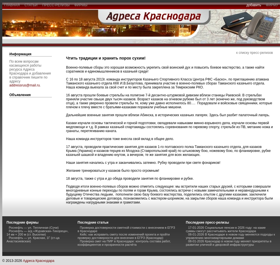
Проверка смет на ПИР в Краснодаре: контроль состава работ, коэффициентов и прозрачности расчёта (124, 242)
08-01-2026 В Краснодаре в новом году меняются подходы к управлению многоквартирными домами (230, 236)
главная (12, 5)
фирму (272, 5)
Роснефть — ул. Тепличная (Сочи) (34, 227)
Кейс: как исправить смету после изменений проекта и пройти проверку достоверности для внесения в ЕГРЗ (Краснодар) (124, 236)
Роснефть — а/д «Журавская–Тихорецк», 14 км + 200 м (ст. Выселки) (38, 232)
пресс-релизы (56, 5)
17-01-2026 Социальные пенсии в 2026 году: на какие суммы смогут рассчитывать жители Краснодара (226, 229)
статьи (31, 5)
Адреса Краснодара (38, 261)
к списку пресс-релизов (254, 53)
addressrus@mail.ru (24, 85)
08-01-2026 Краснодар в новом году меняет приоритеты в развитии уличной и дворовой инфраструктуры (228, 242)
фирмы (81, 5)
